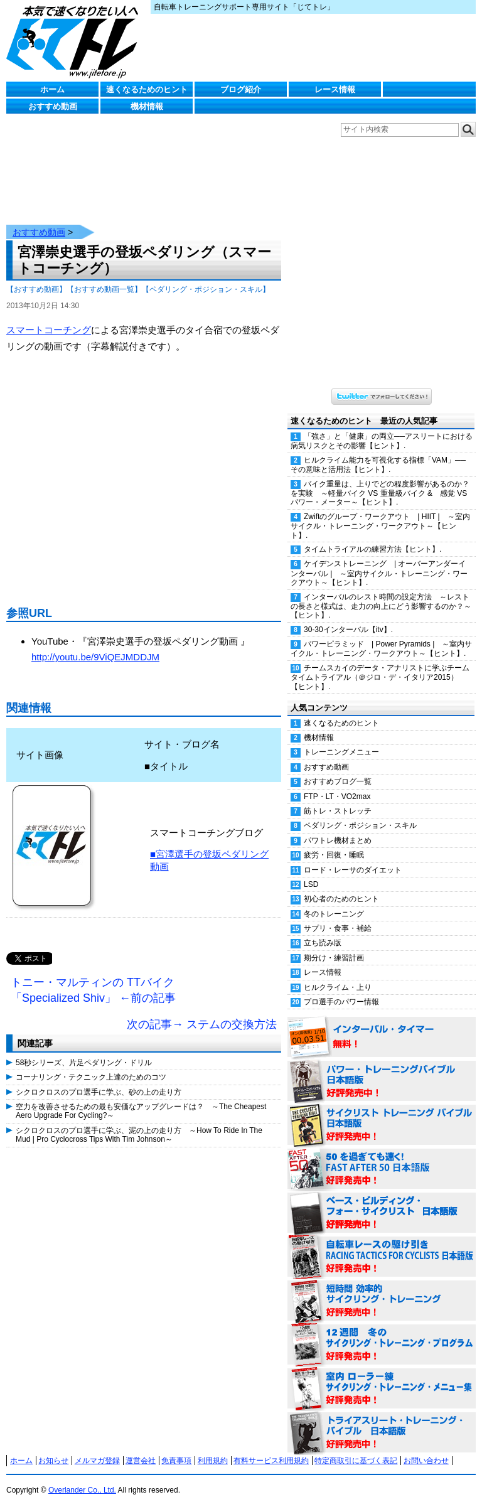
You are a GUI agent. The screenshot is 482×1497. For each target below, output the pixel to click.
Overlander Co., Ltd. (82, 1477)
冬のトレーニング (334, 901)
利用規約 (213, 1448)
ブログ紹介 (240, 89)
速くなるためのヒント (147, 89)
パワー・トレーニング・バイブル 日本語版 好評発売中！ (381, 1069)
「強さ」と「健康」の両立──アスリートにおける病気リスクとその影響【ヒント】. (382, 428)
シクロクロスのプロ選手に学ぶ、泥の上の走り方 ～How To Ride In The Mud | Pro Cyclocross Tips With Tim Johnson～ (139, 1122)
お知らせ (53, 1448)
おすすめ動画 (52, 106)
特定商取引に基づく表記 (355, 1448)
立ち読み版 (322, 930)
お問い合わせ (426, 1448)
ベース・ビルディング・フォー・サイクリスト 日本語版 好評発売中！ (381, 1201)
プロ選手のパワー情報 (341, 989)
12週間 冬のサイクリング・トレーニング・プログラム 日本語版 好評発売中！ (381, 1333)
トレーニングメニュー (341, 739)
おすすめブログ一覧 (338, 769)
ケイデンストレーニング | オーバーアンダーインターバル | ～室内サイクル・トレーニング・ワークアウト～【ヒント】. (379, 560)
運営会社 (141, 1448)
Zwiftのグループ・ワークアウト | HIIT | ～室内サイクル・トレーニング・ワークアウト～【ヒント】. (380, 513)
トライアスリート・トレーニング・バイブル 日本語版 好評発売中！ (381, 1420)
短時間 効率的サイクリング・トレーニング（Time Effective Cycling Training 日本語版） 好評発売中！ (381, 1289)
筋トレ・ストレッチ (338, 798)
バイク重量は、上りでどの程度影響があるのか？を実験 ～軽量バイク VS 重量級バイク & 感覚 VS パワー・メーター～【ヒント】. (380, 481)
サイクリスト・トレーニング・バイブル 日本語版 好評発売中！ (381, 1113)
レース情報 (334, 89)
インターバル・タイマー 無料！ (381, 1025)
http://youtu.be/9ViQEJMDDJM (95, 644)
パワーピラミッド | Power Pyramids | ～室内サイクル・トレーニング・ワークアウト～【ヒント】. (381, 636)
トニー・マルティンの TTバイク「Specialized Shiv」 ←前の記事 (93, 977)
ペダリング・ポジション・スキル (360, 812)
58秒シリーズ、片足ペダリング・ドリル (84, 1050)
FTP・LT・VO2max (337, 784)
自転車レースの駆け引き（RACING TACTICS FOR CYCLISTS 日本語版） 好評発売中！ (381, 1245)
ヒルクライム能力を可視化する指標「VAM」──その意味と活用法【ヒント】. (378, 452)
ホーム (52, 89)
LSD (311, 871)
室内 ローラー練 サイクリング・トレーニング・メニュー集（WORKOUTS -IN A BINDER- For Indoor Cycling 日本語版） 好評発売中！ (381, 1376)
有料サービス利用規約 (271, 1448)
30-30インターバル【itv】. (348, 617)
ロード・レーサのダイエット (353, 857)
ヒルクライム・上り (338, 974)
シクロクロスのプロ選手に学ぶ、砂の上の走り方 (98, 1079)
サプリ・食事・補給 (338, 915)
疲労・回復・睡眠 (334, 842)
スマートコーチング (48, 317)
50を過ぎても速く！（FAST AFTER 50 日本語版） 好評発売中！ (381, 1157)
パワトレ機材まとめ (338, 828)
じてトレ (75, 41)
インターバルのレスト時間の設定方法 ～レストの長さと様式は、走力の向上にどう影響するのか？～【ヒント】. (381, 594)
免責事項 (176, 1448)
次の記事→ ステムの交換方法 (202, 1012)
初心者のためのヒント (341, 886)
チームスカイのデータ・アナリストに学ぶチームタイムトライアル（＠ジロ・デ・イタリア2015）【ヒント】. (380, 665)
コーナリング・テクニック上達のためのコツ (91, 1064)
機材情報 (147, 106)
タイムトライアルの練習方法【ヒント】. (372, 536)
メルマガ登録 (97, 1448)
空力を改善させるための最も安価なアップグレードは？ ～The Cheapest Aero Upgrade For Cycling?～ (141, 1098)
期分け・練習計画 (334, 945)
